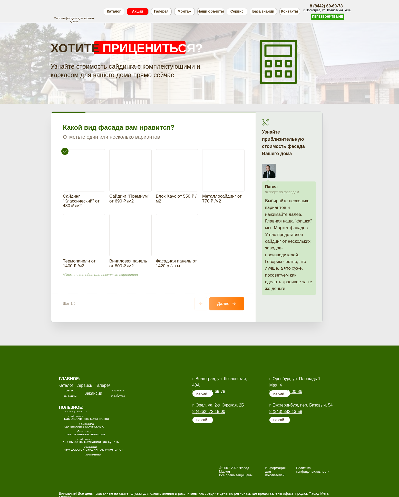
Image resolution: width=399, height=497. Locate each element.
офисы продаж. (171, 475)
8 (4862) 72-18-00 (208, 381)
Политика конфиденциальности (313, 439)
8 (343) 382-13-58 (285, 381)
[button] (327, 17)
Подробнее (68, 486)
